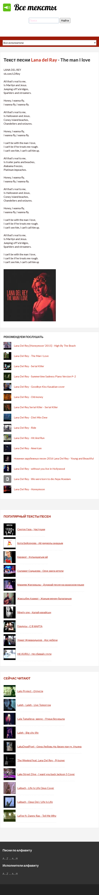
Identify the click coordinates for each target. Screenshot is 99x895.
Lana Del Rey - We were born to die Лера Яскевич (42, 478)
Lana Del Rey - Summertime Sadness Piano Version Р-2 (45, 376)
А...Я (15, 858)
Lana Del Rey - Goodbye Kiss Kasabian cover (39, 386)
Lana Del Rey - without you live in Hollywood (39, 468)
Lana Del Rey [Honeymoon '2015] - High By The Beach (45, 345)
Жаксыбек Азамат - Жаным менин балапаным (44, 598)
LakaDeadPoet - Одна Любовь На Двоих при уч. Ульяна (49, 746)
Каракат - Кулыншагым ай (32, 556)
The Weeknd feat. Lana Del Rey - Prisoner (41, 760)
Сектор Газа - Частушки (31, 529)
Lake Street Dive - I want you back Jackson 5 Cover (46, 774)
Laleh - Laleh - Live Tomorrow (34, 704)
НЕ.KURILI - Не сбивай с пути (34, 653)
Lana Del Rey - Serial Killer (29, 366)
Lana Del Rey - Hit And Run (29, 437)
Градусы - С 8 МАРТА (29, 626)
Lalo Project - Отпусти (30, 691)
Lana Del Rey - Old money (28, 396)
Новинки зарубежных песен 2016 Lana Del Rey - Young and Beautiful (54, 458)
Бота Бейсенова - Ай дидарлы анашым (40, 543)
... (10, 858)
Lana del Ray (44, 60)
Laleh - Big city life (28, 732)
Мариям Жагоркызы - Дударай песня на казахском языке (50, 584)
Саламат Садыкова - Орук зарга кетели (40, 570)
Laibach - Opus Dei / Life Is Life (35, 801)
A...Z (5, 858)
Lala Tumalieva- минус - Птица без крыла (41, 718)
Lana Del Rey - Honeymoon (29, 489)
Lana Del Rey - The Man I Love (31, 355)
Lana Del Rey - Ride (25, 427)
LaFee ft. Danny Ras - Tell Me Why (36, 815)
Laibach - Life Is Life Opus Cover (35, 788)
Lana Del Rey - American (28, 448)
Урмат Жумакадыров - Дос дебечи (37, 640)
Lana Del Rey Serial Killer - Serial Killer (36, 407)
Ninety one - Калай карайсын (34, 612)
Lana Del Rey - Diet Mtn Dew (30, 417)
